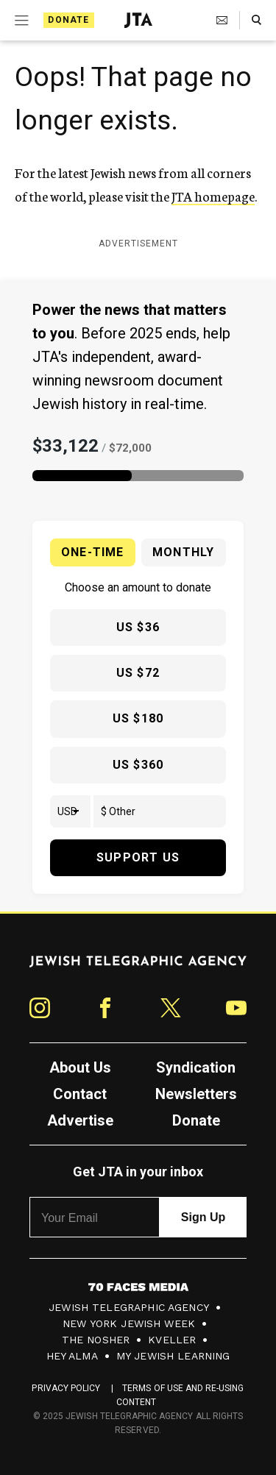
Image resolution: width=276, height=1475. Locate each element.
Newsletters (196, 1094)
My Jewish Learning (173, 1356)
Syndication (196, 1067)
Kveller (172, 1340)
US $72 (138, 673)
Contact (80, 1094)
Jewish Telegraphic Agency (129, 1307)
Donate (68, 20)
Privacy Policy (66, 1388)
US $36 (138, 627)
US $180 (138, 718)
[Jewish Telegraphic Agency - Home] (138, 20)
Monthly (183, 552)
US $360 (138, 765)
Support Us (138, 857)
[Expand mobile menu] (20, 20)
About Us (80, 1067)
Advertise (80, 1120)
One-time (92, 552)
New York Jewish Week (129, 1323)
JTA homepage (213, 195)
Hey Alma (72, 1356)
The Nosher (96, 1340)
